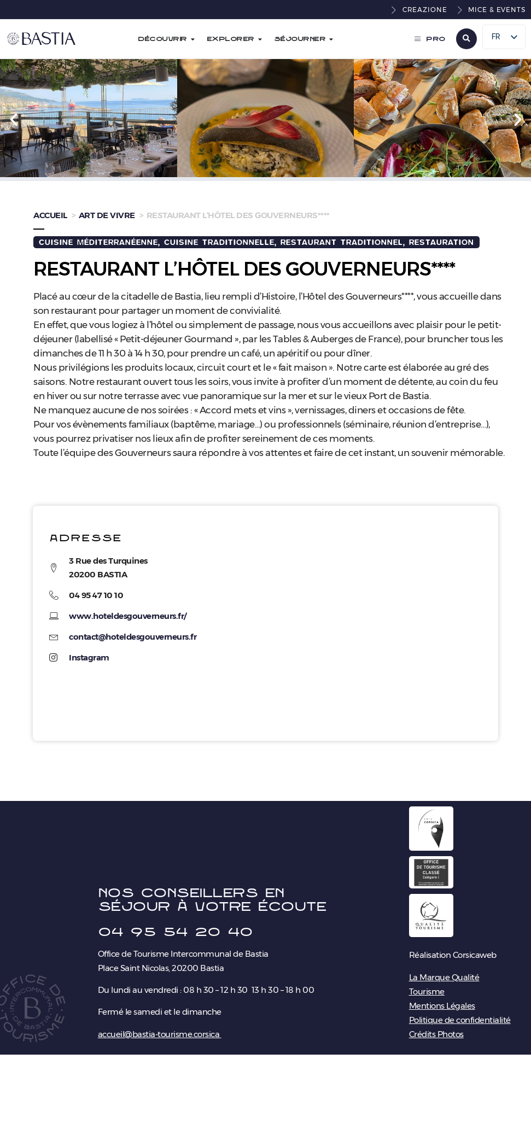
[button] (466, 38)
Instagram (89, 657)
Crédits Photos (436, 1034)
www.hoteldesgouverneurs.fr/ (127, 616)
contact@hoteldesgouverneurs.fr (132, 636)
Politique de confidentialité (460, 1020)
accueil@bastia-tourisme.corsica (159, 1034)
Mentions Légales (442, 1006)
